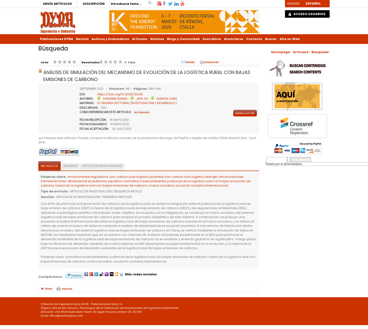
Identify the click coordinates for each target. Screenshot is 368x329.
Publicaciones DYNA (56, 39)
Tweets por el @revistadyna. (284, 164)
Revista (82, 39)
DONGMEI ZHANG (115, 99)
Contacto (254, 39)
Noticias (157, 39)
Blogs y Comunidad (183, 39)
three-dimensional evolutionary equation (90, 181)
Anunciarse (233, 39)
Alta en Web (290, 39)
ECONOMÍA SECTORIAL (113, 103)
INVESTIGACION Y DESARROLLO (153, 103)
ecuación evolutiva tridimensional (202, 185)
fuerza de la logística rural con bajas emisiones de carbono (102, 185)
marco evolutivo (161, 185)
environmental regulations (88, 177)
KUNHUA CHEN (167, 99)
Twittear (76, 275)
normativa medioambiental (144, 181)
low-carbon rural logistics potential (136, 177)
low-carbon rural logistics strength (191, 177)
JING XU (142, 99)
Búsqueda (319, 52)
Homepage (280, 52)
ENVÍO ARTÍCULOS (57, 4)
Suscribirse (211, 39)
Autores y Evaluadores (110, 39)
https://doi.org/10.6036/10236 (120, 94)
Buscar (271, 39)
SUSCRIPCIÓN (94, 4)
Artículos (139, 39)
